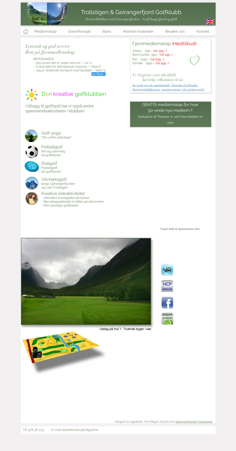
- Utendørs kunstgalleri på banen (65, 198)
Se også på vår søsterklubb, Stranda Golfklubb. (165, 85)
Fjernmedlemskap (164, 43)
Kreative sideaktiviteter (63, 193)
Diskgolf (49, 163)
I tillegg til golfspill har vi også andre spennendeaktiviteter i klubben (59, 108)
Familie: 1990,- (150, 63)
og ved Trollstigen (54, 187)
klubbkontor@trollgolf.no (80, 430)
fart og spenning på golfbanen (53, 153)
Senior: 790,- (149, 51)
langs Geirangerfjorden (58, 184)
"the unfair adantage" (56, 137)
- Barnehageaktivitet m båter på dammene (72, 201)
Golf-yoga (51, 132)
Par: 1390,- (148, 59)
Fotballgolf (51, 146)
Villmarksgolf (54, 179)
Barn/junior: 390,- (152, 54)
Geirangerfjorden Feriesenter (194, 421)
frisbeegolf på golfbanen (51, 169)
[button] (88, 328)
